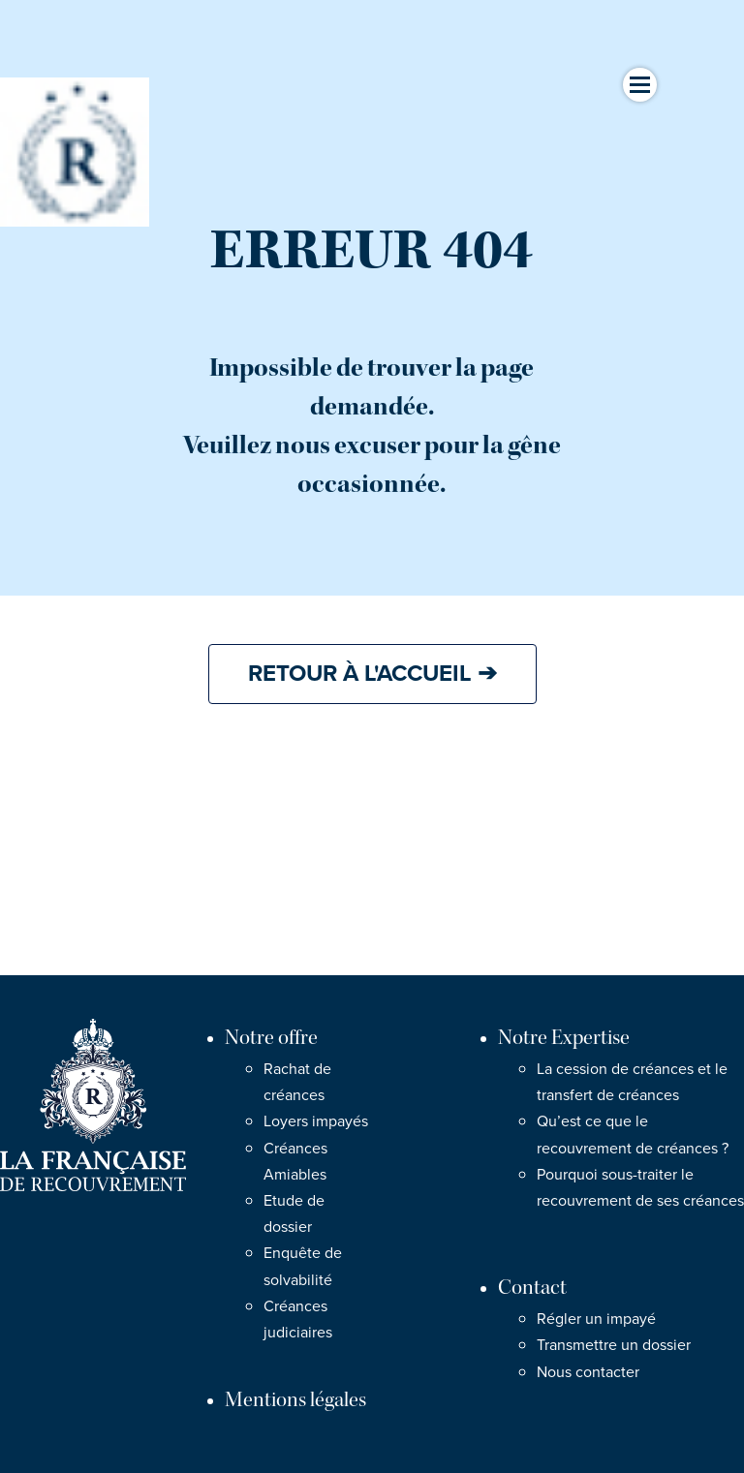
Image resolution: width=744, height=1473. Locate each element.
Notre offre (271, 1038)
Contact (532, 1287)
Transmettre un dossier (614, 1345)
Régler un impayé (596, 1319)
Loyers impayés (316, 1121)
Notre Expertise (564, 1038)
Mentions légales (295, 1400)
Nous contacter (588, 1372)
